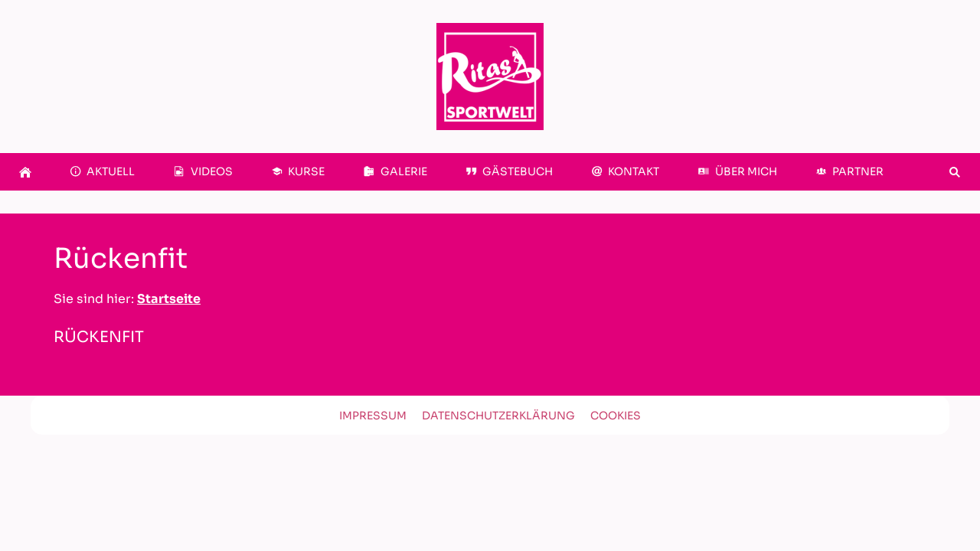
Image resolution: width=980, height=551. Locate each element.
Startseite (169, 299)
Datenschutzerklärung (498, 415)
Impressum (373, 415)
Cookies (615, 415)
